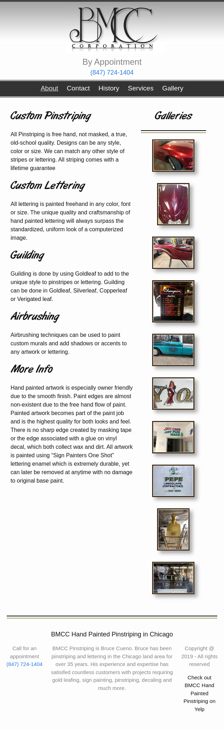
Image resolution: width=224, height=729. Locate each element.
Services (141, 88)
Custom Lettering (48, 186)
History (108, 88)
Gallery (172, 88)
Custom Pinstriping (51, 116)
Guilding (27, 256)
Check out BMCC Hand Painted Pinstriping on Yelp (199, 693)
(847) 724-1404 (111, 72)
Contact (78, 88)
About (49, 88)
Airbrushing (35, 317)
